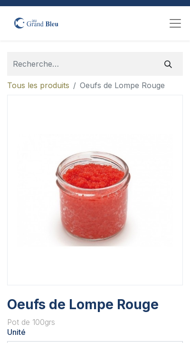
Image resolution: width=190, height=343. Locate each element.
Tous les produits (38, 85)
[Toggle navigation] (175, 23)
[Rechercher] (168, 64)
